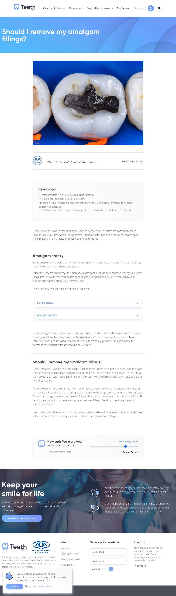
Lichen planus (45, 302)
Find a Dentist (67, 564)
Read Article (140, 565)
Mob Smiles (122, 8)
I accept (14, 586)
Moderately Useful (128, 441)
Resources (75, 8)
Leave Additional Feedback (59, 451)
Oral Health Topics (54, 8)
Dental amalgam (42, 231)
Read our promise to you (22, 518)
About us (65, 548)
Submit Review (130, 452)
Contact (138, 8)
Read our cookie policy (38, 586)
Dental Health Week (98, 8)
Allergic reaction (47, 314)
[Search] (159, 8)
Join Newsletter (102, 569)
